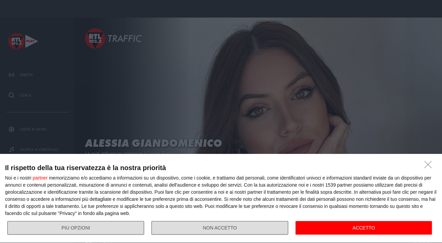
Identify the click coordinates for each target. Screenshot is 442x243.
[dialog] (221, 198)
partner (40, 178)
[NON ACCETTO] (429, 166)
